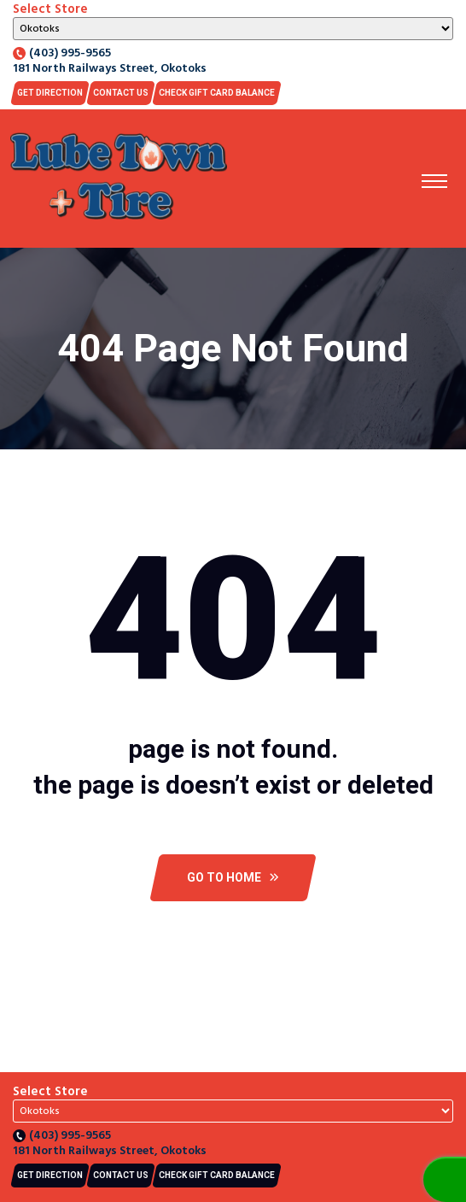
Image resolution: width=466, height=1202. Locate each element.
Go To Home (233, 877)
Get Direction (50, 92)
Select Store (50, 9)
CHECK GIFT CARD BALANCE (217, 92)
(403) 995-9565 (62, 54)
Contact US (121, 92)
